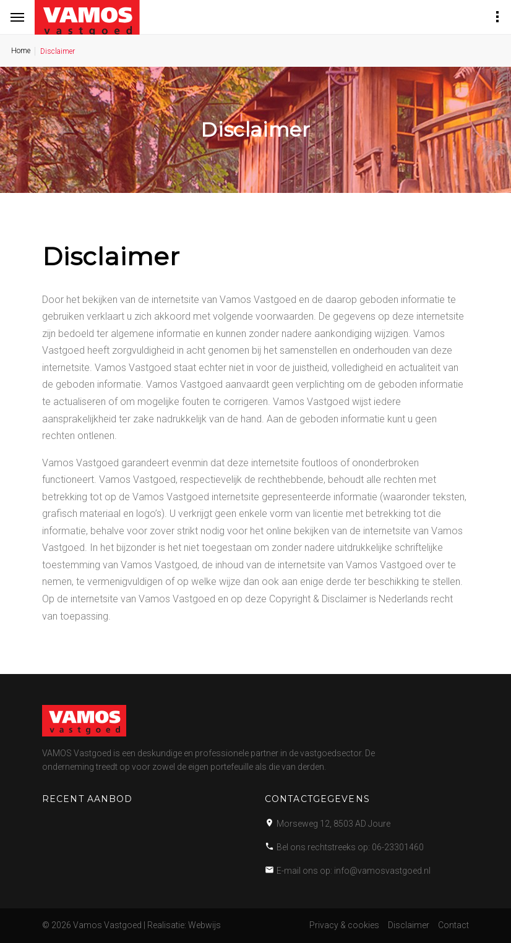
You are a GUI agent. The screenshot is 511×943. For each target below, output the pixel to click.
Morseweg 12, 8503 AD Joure (333, 824)
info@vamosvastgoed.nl (382, 871)
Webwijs (204, 925)
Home (20, 50)
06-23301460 (398, 847)
